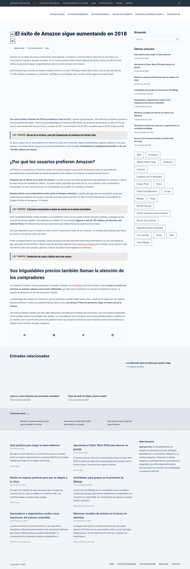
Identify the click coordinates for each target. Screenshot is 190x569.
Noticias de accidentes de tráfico (149, 14)
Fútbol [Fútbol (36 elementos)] (159, 184)
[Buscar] (179, 3)
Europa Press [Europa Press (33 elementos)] (143, 184)
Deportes (129, 3)
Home (112, 564)
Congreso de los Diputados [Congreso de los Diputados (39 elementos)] (149, 176)
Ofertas (79, 285)
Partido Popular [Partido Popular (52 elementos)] (144, 206)
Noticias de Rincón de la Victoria (75, 3)
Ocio (34, 3)
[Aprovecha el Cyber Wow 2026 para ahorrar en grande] (57, 423)
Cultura (119, 3)
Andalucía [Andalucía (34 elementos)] (167, 162)
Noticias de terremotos (78, 14)
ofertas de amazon (86, 244)
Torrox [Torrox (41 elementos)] (159, 235)
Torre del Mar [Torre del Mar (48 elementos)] (143, 235)
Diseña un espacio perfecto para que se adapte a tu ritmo (34, 423)
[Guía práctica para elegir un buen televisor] (101, 423)
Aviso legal (164, 564)
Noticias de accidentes (122, 14)
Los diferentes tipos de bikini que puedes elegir (148, 363)
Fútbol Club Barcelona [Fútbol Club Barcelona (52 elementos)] (147, 191)
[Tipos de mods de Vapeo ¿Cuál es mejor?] (95, 376)
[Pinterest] (83, 335)
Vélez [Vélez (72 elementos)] (171, 235)
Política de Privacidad (126, 564)
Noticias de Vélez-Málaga (49, 3)
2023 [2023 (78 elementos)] (139, 155)
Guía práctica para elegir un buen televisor (152, 54)
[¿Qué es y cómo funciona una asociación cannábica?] (37, 376)
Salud (93, 3)
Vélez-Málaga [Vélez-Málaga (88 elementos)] (143, 242)
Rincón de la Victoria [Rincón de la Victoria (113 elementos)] (146, 220)
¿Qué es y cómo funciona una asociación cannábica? (35, 396)
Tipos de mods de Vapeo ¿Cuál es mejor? (87, 396)
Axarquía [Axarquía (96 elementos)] (141, 169)
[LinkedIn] (112, 335)
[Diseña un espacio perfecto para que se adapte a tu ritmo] (14, 423)
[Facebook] (24, 335)
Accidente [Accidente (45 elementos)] (153, 155)
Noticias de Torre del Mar (20, 3)
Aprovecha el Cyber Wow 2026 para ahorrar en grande (77, 423)
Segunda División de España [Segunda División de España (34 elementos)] (150, 228)
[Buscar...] (154, 39)
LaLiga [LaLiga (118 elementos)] (167, 191)
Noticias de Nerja (106, 3)
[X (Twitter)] (54, 335)
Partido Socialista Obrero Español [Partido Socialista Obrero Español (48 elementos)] (152, 213)
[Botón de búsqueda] (177, 39)
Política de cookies (147, 564)
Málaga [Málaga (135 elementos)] (140, 198)
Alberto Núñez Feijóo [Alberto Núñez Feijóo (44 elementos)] (146, 162)
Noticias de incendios (100, 14)
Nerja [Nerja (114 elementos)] (153, 198)
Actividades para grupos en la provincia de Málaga (156, 90)
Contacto (176, 564)
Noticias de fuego (57, 14)
